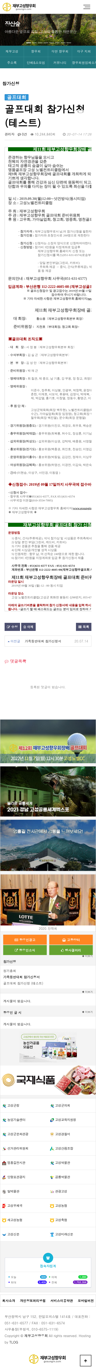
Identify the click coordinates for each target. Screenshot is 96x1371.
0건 (22, 134)
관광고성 (61, 1191)
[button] (28, 42)
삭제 (28, 626)
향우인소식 (25, 950)
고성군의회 (62, 1105)
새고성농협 (14, 1219)
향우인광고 (25, 939)
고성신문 (13, 1234)
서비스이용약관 (61, 1300)
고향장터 (71, 939)
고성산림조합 (64, 1148)
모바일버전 (86, 1300)
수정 (12, 626)
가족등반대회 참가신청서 (43, 641)
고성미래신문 (64, 1234)
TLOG (13, 1342)
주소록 (12, 62)
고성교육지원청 (65, 1119)
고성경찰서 (62, 1134)
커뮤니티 (59, 62)
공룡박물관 (62, 1177)
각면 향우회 (60, 51)
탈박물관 (13, 1191)
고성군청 (13, 1105)
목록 (83, 626)
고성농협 (61, 1205)
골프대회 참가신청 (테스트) (23, 983)
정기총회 (9, 970)
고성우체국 (14, 1205)
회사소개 (8, 1300)
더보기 (87, 992)
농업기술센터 (16, 1119)
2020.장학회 (48, 928)
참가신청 (9, 961)
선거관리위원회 (17, 1148)
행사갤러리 (71, 950)
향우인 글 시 (12, 1012)
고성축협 (61, 1219)
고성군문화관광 (17, 1134)
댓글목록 (15, 661)
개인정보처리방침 (33, 1300)
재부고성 (12, 51)
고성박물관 (62, 1162)
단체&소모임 (36, 62)
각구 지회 (84, 51)
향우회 (36, 51)
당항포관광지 (16, 1177)
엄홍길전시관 (16, 1162)
